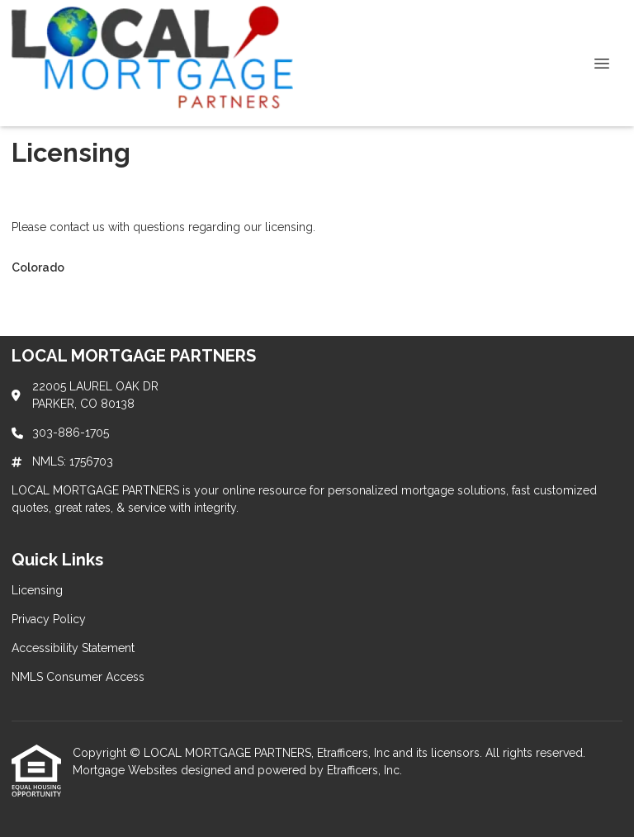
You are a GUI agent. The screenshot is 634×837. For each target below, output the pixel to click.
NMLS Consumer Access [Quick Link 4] (78, 676)
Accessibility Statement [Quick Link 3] (73, 648)
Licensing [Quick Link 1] (37, 590)
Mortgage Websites (127, 770)
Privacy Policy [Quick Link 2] (49, 619)
